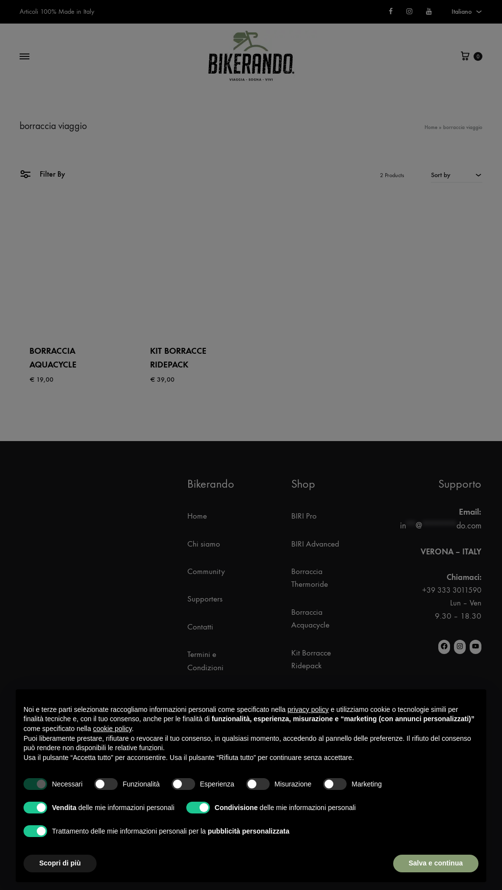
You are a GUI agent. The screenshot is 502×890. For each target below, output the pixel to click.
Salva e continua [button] (436, 863)
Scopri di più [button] (60, 863)
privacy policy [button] (308, 709)
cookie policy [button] (112, 729)
